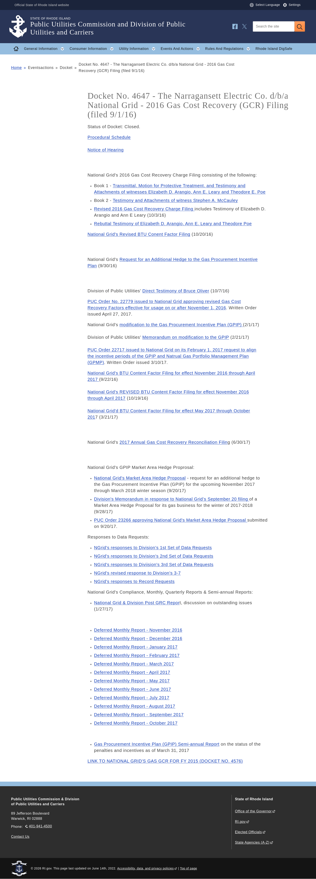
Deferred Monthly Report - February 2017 (137, 655)
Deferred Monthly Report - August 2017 (134, 706)
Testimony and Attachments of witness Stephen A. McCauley (175, 200)
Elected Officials (248, 832)
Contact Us (20, 836)
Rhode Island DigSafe (274, 49)
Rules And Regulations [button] (229, 49)
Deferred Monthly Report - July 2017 (131, 697)
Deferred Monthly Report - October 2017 (136, 723)
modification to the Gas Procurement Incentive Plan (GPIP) (181, 324)
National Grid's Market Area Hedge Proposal (140, 478)
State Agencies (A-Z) (252, 842)
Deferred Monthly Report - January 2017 (136, 647)
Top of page (188, 868)
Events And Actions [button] (181, 49)
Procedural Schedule (109, 137)
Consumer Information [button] (92, 49)
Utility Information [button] (138, 49)
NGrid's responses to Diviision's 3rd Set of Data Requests (153, 564)
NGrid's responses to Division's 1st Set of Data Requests (153, 547)
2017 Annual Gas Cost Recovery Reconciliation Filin (173, 442)
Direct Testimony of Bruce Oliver (175, 290)
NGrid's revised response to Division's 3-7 (137, 573)
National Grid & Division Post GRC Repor (137, 602)
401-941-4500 (40, 826)
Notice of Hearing (106, 149)
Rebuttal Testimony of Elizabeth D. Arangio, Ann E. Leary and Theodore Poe (173, 223)
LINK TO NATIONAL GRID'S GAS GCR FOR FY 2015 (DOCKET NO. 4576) (165, 761)
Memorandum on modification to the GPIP (185, 337)
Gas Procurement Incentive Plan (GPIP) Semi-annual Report (156, 744)
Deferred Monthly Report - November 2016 (138, 630)
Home (16, 67)
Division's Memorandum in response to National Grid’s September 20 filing (171, 499)
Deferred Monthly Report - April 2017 (132, 672)
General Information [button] (45, 49)
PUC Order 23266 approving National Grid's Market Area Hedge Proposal (170, 520)
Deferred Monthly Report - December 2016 (138, 638)
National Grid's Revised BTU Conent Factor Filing (139, 234)
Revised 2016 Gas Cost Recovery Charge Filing (144, 208)
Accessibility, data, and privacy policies (145, 868)
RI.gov (240, 821)
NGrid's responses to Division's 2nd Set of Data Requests (153, 556)
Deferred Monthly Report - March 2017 (134, 663)
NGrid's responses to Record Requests (134, 581)
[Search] (273, 26)
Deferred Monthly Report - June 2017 (132, 689)
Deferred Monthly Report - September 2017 (139, 714)
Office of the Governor (253, 811)
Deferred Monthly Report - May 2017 (132, 680)
